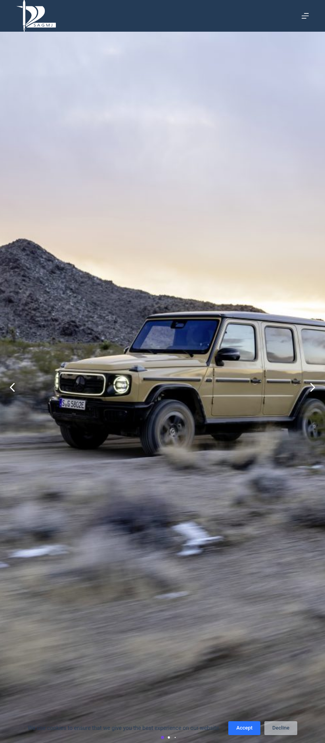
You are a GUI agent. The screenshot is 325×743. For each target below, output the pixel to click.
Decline (280, 728)
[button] (312, 387)
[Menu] (305, 15)
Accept (244, 728)
